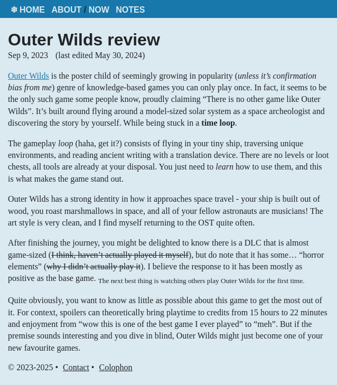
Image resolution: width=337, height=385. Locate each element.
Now (99, 9)
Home (32, 9)
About (66, 9)
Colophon (115, 367)
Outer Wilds (28, 75)
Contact (76, 367)
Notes (130, 9)
